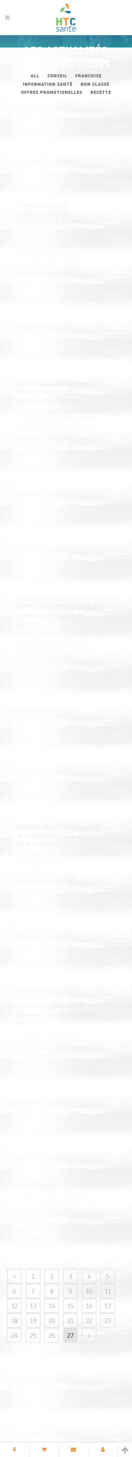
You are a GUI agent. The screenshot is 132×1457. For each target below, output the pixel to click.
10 (89, 1284)
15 (70, 1299)
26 (52, 1328)
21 (70, 1313)
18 (14, 1313)
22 (89, 1313)
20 (52, 1313)
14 (52, 1299)
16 (89, 1299)
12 (14, 1299)
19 (33, 1313)
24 (14, 1328)
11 (108, 1284)
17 (108, 1299)
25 (33, 1328)
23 (108, 1313)
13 (33, 1299)
